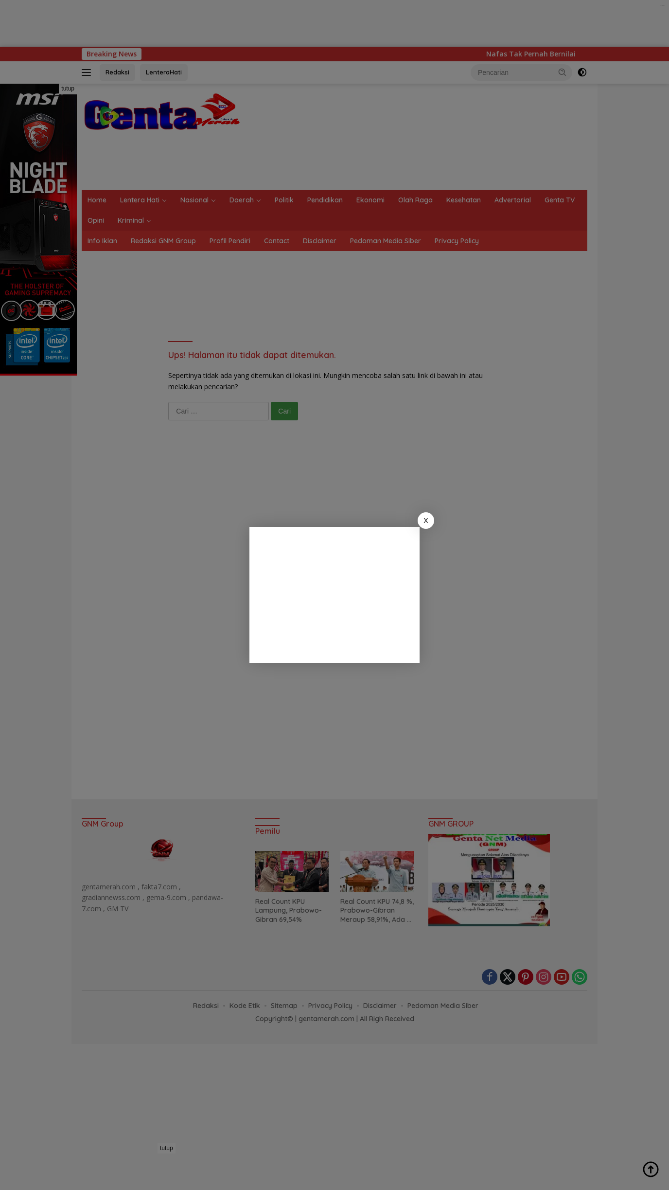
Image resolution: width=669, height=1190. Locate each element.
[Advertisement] (334, 595)
